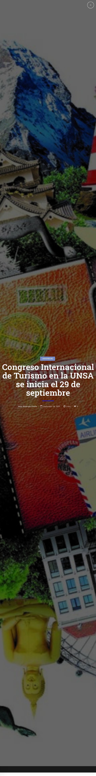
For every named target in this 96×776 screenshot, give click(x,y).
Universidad (47, 312)
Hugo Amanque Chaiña (27, 360)
